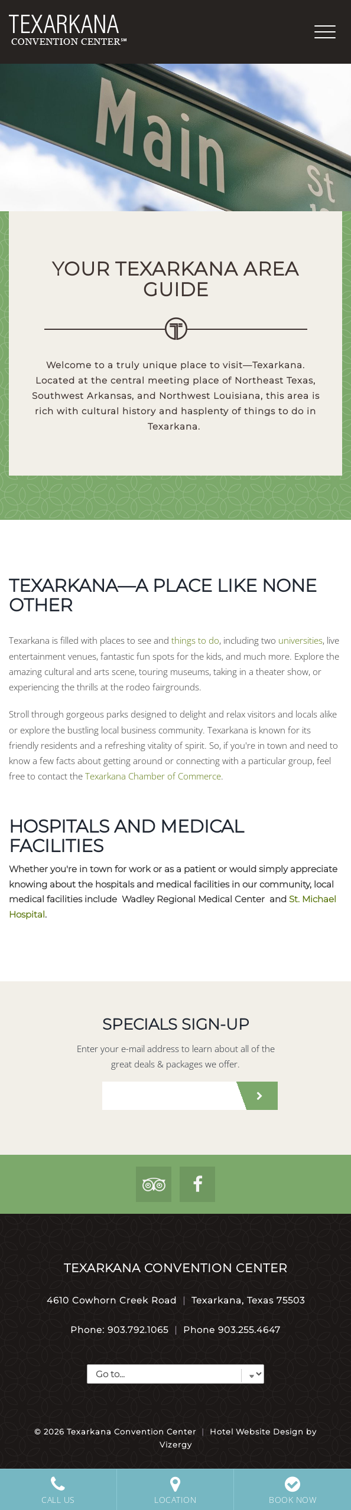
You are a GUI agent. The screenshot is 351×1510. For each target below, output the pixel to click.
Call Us (58, 1490)
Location (175, 1490)
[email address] (167, 1096)
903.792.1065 (138, 1329)
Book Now (292, 1490)
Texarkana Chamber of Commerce (153, 776)
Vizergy (176, 1444)
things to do (195, 640)
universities (300, 640)
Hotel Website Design (257, 1431)
